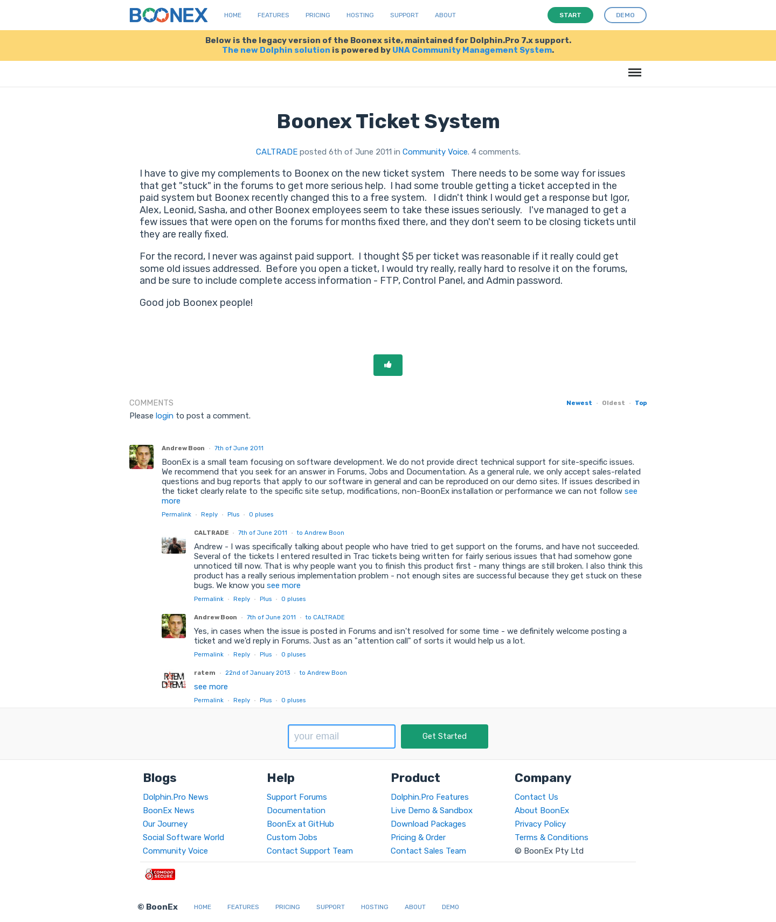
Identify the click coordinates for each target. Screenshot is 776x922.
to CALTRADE (325, 617)
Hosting (360, 15)
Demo (450, 907)
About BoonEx (542, 810)
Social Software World (183, 837)
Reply (209, 514)
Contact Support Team (310, 851)
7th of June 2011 (239, 448)
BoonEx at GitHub (300, 824)
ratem (205, 672)
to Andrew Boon (320, 532)
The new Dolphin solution (276, 50)
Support (404, 15)
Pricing (318, 15)
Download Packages (428, 824)
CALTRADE (276, 152)
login (165, 416)
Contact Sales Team (428, 851)
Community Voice (435, 152)
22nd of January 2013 (257, 672)
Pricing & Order (418, 837)
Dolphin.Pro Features (430, 797)
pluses (261, 514)
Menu (633, 67)
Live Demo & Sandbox (432, 810)
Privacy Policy (540, 824)
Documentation (296, 810)
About (445, 15)
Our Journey (165, 824)
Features (273, 15)
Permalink (176, 514)
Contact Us (536, 797)
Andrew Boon (183, 448)
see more (283, 585)
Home (232, 15)
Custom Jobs (292, 837)
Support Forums (297, 797)
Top (641, 403)
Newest (579, 403)
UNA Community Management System (472, 50)
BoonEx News (169, 810)
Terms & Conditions (551, 837)
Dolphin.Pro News (176, 797)
